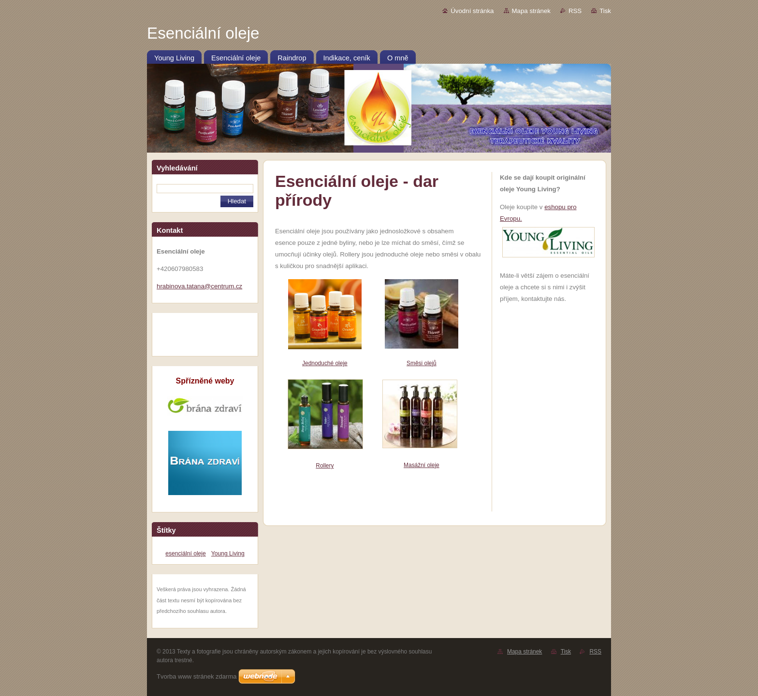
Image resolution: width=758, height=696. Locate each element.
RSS (575, 10)
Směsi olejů (422, 363)
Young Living (228, 553)
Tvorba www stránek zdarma (196, 676)
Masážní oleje (421, 465)
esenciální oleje (185, 553)
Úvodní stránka (472, 10)
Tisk (605, 10)
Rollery (325, 465)
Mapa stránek (531, 10)
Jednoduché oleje (325, 363)
